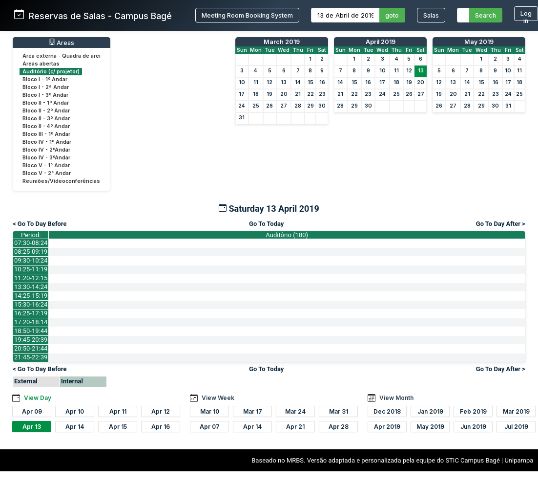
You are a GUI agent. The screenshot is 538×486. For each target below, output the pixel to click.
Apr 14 (74, 426)
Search (485, 15)
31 (242, 117)
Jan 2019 (430, 411)
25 (255, 106)
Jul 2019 (516, 426)
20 (284, 94)
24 (241, 106)
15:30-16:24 (30, 304)
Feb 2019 (473, 411)
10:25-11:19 (30, 269)
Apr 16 (160, 426)
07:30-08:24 (30, 242)
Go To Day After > (500, 223)
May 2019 (479, 41)
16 (322, 82)
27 (283, 106)
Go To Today (266, 223)
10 (242, 82)
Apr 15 (118, 426)
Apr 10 (74, 411)
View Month (396, 397)
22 (310, 94)
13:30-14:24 (30, 286)
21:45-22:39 (30, 357)
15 (310, 82)
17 (242, 94)
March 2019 (282, 41)
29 (310, 106)
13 (284, 82)
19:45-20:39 (30, 339)
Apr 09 (32, 411)
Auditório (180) (287, 235)
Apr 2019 (387, 426)
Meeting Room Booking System (247, 15)
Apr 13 (31, 426)
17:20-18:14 (30, 322)
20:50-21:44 (30, 348)
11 (255, 82)
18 (256, 94)
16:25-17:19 (30, 313)
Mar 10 (209, 411)
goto (392, 15)
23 (322, 94)
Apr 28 (339, 426)
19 (269, 94)
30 (322, 106)
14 (298, 82)
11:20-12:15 (30, 278)
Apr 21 (295, 426)
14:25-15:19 (30, 295)
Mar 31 (338, 411)
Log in (526, 15)
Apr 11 (117, 411)
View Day (37, 397)
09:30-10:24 (30, 260)
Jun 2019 (473, 426)
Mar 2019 (516, 411)
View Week (218, 397)
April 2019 (380, 41)
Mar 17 (252, 411)
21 (298, 94)
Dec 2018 (387, 411)
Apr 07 (210, 426)
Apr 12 (160, 411)
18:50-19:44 (30, 330)
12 (269, 82)
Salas (431, 15)
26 (269, 106)
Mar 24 (295, 411)
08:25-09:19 (30, 251)
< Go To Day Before (40, 223)
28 (297, 106)
